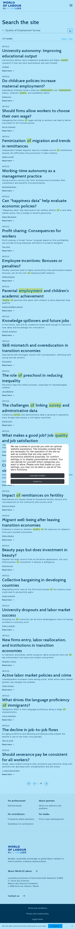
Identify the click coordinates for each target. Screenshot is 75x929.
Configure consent (37, 476)
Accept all (37, 481)
